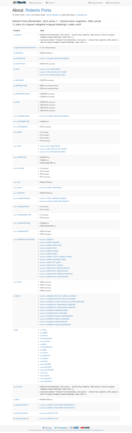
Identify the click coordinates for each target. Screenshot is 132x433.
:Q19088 (45, 364)
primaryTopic (20, 418)
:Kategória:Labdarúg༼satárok (54, 322)
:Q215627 (46, 367)
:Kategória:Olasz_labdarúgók (53, 313)
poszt (17, 187)
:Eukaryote (45, 356)
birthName (18, 53)
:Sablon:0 (46, 239)
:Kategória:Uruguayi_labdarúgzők (55, 324)
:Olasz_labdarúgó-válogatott (53, 198)
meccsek (18, 168)
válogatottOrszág (21, 223)
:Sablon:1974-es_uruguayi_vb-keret (56, 256)
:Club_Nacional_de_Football (53, 72)
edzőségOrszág (21, 121)
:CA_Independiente (50, 69)
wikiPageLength (20, 85)
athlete (28, 15)
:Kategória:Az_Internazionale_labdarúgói (57, 307)
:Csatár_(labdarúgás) (51, 187)
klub (17, 146)
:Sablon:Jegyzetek (50, 242)
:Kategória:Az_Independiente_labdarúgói (58, 304)
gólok (17, 132)
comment (17, 387)
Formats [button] (51, 3)
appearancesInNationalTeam (24, 47)
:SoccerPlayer (46, 338)
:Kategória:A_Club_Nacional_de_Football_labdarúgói (62, 302)
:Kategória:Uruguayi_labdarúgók (54, 319)
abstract (17, 35)
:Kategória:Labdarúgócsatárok (54, 310)
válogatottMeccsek (22, 215)
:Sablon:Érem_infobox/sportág (54, 276)
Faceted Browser (96, 3)
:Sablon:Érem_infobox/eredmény (55, 268)
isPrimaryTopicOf (20, 413)
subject (16, 296)
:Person (44, 335)
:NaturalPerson (46, 347)
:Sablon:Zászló (48, 254)
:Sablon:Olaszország (50, 245)
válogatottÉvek (21, 231)
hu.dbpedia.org (81, 15)
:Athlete (44, 333)
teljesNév (19, 193)
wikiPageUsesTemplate (24, 239)
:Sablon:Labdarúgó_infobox (53, 259)
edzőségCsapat (21, 116)
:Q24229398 (47, 370)
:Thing (43, 330)
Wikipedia (50, 430)
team (16, 69)
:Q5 (43, 373)
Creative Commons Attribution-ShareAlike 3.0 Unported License (85, 430)
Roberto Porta (38, 10)
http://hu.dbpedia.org (53, 15)
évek (17, 282)
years (16, 102)
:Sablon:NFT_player (50, 262)
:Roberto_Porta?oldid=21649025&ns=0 (57, 405)
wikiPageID (18, 80)
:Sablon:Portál (48, 248)
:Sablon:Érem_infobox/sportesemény (56, 274)
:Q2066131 (46, 381)
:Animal (44, 353)
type (15, 330)
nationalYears (19, 64)
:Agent (43, 344)
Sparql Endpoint (113, 3)
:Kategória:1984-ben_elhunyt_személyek (58, 299)
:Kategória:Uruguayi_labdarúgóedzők (56, 316)
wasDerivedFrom (20, 405)
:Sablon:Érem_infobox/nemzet (54, 271)
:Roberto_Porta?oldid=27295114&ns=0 (57, 408)
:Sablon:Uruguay (49, 251)
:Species (44, 358)
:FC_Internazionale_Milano (53, 75)
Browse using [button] (36, 3)
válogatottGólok (21, 206)
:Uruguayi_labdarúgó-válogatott (54, 58)
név (17, 182)
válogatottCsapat (21, 198)
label (16, 399)
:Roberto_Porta (49, 413)
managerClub (19, 58)
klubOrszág (19, 157)
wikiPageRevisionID (21, 94)
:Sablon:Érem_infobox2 (51, 265)
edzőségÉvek (20, 127)
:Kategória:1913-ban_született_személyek (58, 296)
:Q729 (44, 376)
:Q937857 (46, 378)
